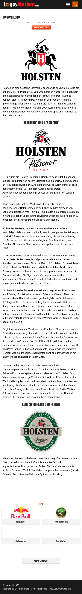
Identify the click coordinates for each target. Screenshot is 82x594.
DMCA (52, 589)
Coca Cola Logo (61, 541)
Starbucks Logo (21, 541)
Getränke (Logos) (47, 22)
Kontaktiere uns (63, 589)
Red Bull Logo (20, 522)
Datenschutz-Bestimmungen (15, 589)
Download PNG (41, 27)
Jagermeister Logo (61, 522)
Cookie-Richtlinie (39, 589)
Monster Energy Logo (41, 561)
